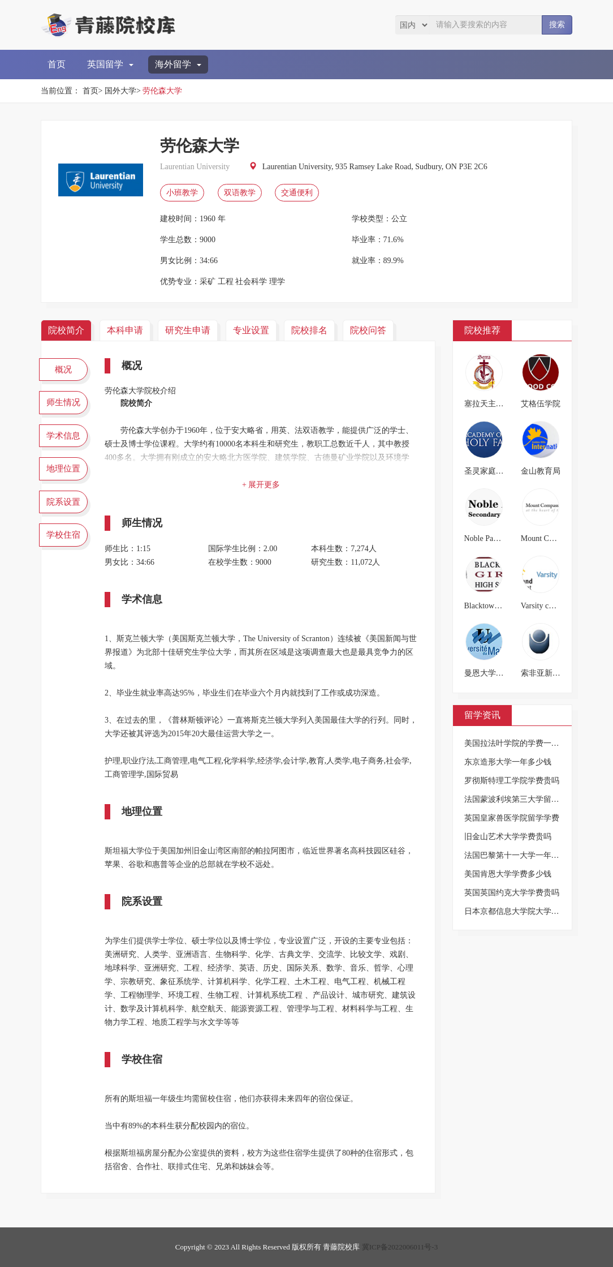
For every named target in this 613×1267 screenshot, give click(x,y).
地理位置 (63, 468)
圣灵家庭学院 (488, 471)
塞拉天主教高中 (492, 404)
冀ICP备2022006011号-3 (400, 1247)
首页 (57, 64)
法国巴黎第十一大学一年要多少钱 (523, 855)
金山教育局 (540, 471)
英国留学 (110, 64)
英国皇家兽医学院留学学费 (511, 818)
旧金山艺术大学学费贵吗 (507, 836)
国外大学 (120, 91)
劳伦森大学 (162, 91)
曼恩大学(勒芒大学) (498, 673)
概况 (63, 369)
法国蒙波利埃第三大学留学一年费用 (527, 799)
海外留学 (178, 64)
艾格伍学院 (540, 404)
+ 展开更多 (261, 484)
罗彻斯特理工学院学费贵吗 (511, 780)
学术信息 (63, 435)
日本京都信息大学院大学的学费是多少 (531, 911)
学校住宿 (63, 534)
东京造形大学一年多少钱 (507, 762)
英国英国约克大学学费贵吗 (511, 892)
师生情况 (63, 402)
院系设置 (63, 501)
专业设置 (251, 330)
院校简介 (66, 330)
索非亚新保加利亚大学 (560, 673)
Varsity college (544, 606)
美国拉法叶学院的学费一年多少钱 (523, 743)
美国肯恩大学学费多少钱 (507, 874)
